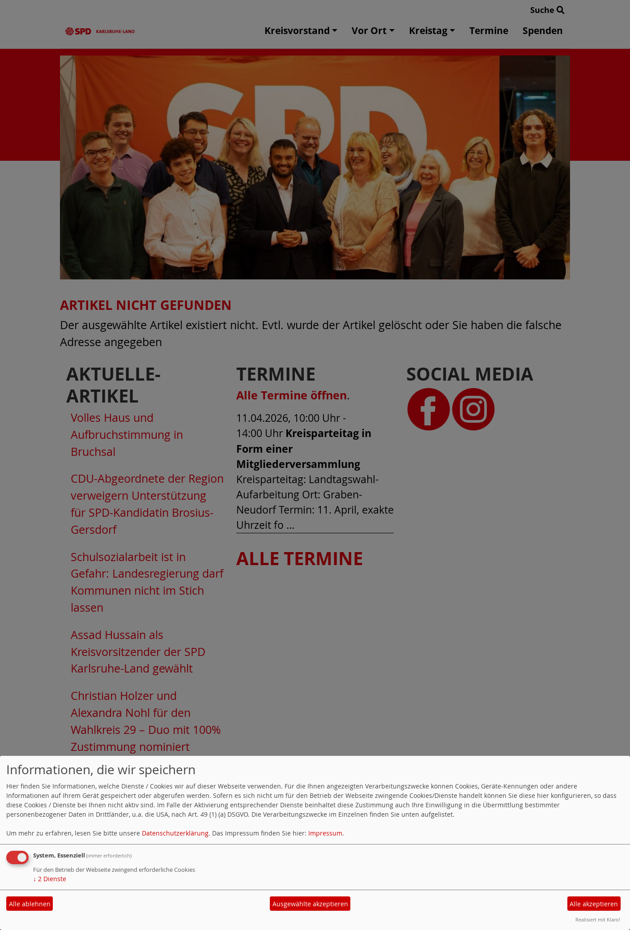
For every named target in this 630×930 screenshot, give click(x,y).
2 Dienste (49, 878)
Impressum (325, 833)
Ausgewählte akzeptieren (310, 904)
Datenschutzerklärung (175, 833)
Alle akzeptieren (594, 904)
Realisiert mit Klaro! (597, 919)
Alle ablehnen (30, 904)
